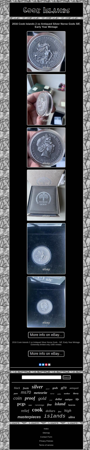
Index (46, 429)
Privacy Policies (46, 441)
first (59, 412)
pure (16, 393)
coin (17, 398)
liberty (76, 393)
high (67, 410)
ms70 (26, 392)
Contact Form (46, 437)
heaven (71, 405)
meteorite (40, 393)
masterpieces (29, 417)
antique (69, 399)
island (60, 403)
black (17, 388)
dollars (50, 411)
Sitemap (46, 433)
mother (67, 393)
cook (37, 410)
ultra (71, 417)
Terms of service (46, 445)
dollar (58, 399)
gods (55, 388)
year (50, 400)
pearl (47, 389)
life (77, 399)
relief (25, 411)
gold (42, 398)
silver (37, 387)
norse (52, 394)
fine (49, 404)
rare (30, 405)
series (59, 394)
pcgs (21, 403)
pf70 (64, 388)
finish (26, 388)
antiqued (74, 388)
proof (30, 398)
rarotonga (39, 405)
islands (54, 416)
